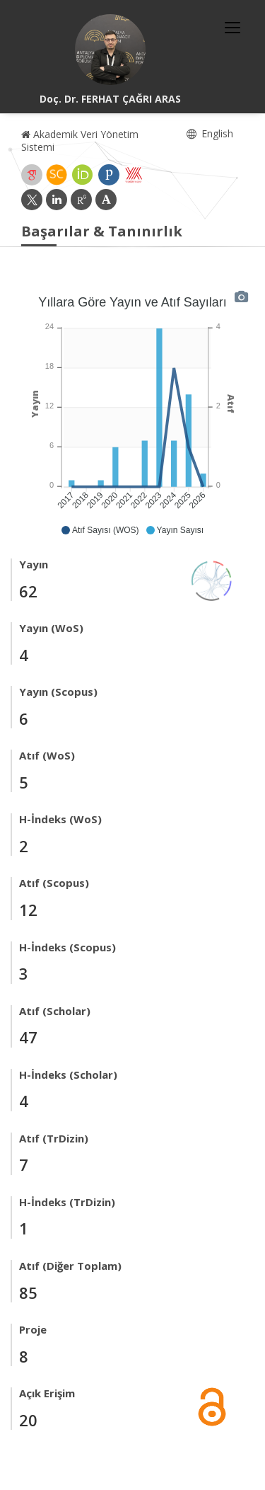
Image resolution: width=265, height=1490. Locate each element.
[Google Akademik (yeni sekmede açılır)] (31, 174)
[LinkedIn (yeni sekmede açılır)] (56, 199)
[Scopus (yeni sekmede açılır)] (56, 174)
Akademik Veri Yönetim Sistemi (80, 140)
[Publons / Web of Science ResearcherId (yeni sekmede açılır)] (108, 174)
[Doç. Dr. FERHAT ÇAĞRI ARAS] (110, 49)
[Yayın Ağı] (212, 579)
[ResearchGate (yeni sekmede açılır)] (81, 199)
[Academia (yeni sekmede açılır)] (106, 199)
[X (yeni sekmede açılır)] (31, 199)
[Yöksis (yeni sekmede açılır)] (133, 174)
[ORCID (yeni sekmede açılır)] (83, 174)
